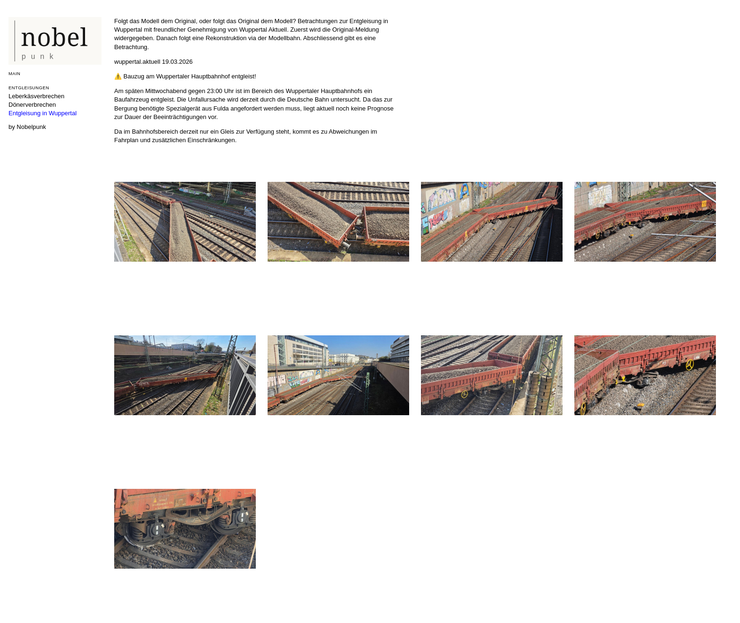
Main (14, 73)
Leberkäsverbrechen (36, 96)
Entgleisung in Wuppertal (42, 113)
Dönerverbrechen (32, 104)
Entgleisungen (28, 87)
